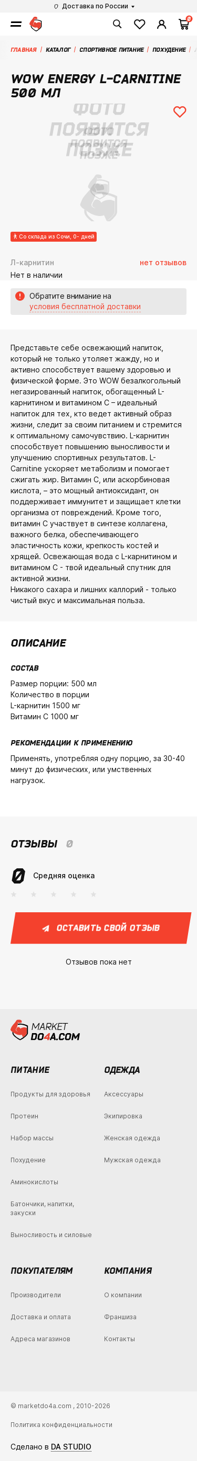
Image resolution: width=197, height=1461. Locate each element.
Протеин (24, 1116)
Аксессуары (123, 1094)
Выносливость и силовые (51, 1235)
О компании (123, 1295)
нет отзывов (163, 262)
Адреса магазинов (40, 1339)
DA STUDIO (71, 1446)
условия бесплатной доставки (85, 306)
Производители (36, 1295)
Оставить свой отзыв (101, 928)
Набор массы (32, 1138)
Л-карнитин (32, 262)
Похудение (28, 1160)
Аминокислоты (34, 1182)
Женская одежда (132, 1138)
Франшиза (120, 1317)
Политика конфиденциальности (61, 1425)
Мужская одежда (132, 1160)
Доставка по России (91, 6)
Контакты (119, 1339)
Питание (30, 1069)
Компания (128, 1270)
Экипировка (123, 1116)
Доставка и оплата (41, 1317)
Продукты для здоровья (50, 1094)
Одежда (122, 1069)
